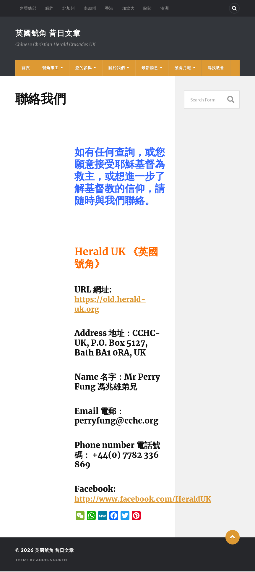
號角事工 (50, 68)
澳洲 (164, 8)
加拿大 (128, 8)
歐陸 (147, 8)
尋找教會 (216, 68)
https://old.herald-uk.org (112, 304)
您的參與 (83, 68)
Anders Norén (51, 560)
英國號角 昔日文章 (49, 33)
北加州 (68, 8)
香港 (109, 8)
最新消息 (150, 68)
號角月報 (183, 68)
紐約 (49, 8)
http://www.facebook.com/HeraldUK (149, 499)
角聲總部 (28, 8)
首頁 (26, 68)
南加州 (90, 8)
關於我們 (116, 68)
